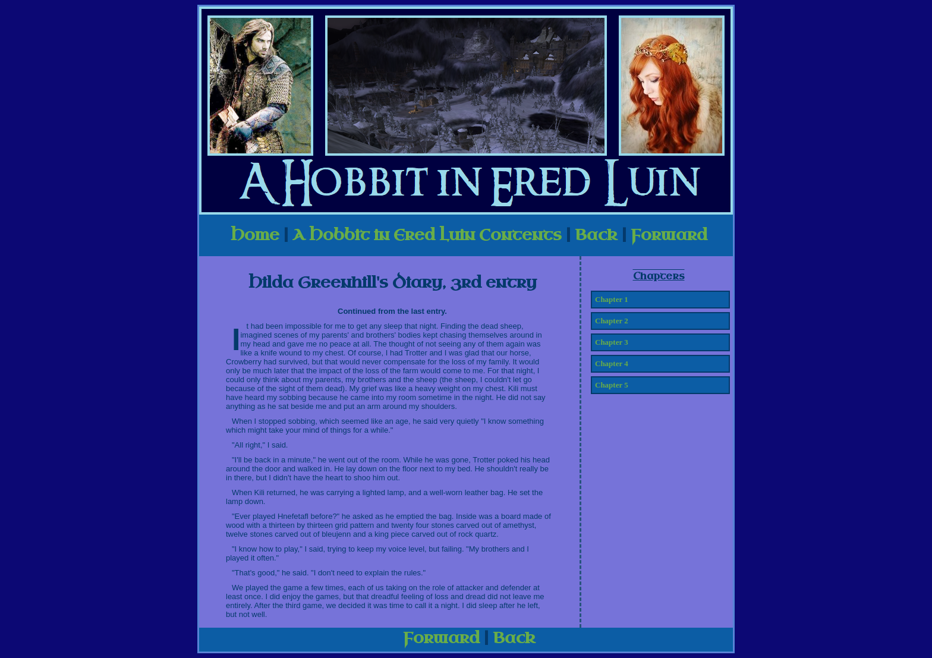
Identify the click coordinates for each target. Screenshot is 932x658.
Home (255, 235)
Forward (669, 235)
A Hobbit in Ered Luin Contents (427, 235)
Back (596, 235)
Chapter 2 (611, 320)
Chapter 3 (611, 342)
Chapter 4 (611, 363)
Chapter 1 (611, 299)
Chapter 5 (611, 384)
